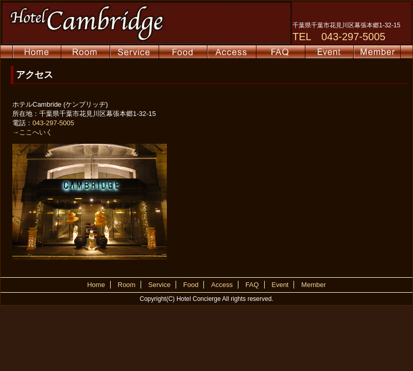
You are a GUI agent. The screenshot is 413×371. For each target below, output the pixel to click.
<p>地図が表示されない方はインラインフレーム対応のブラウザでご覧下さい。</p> (285, 180)
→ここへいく (32, 132)
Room (127, 285)
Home (96, 285)
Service (159, 285)
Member (313, 285)
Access (222, 285)
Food (191, 285)
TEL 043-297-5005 (339, 36)
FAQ (252, 285)
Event (279, 285)
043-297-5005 (53, 123)
